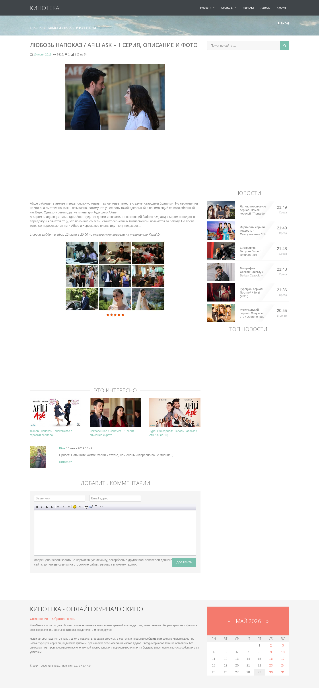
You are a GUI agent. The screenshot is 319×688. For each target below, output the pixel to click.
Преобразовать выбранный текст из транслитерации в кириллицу (96, 507)
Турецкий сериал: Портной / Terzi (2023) (251, 292)
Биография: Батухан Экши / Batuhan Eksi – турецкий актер (250, 251)
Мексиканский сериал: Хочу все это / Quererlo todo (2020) (252, 313)
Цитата (65, 461)
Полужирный (36, 507)
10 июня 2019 (42, 54)
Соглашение (39, 619)
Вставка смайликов (74, 507)
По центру (63, 507)
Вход (283, 23)
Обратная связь (63, 619)
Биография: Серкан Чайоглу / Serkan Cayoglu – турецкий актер (251, 272)
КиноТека (44, 8)
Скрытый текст (86, 507)
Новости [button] (207, 7)
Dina (62, 448)
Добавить (184, 562)
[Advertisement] (115, 166)
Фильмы (248, 7)
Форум (281, 7)
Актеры (265, 7)
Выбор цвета (79, 507)
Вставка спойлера (101, 507)
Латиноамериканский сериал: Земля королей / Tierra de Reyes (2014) (253, 210)
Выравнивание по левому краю (58, 507)
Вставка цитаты (91, 507)
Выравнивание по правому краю (68, 507)
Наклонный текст (42, 507)
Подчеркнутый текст (47, 507)
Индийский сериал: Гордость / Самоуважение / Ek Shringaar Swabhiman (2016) (253, 230)
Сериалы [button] (228, 7)
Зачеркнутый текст (52, 507)
